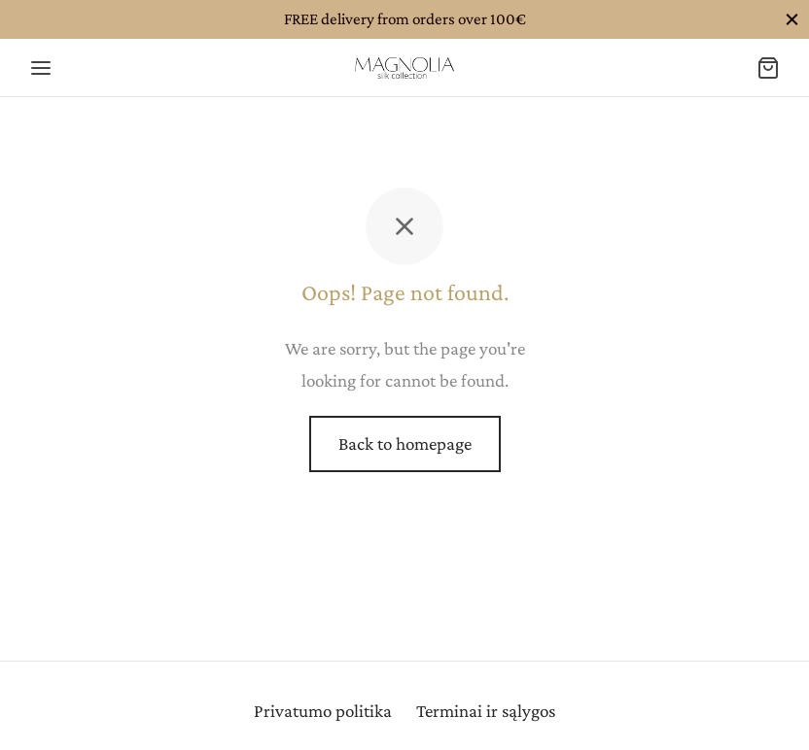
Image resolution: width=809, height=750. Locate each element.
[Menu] (41, 68)
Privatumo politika (323, 710)
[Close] (792, 19)
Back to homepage (405, 443)
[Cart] (768, 68)
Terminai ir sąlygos (485, 710)
